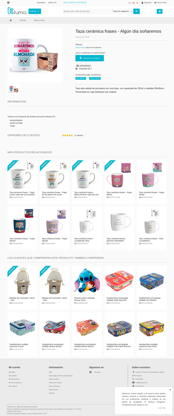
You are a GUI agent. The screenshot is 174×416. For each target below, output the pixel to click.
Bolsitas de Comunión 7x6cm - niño (22, 299)
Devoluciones (53, 389)
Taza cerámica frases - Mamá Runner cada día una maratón (86, 194)
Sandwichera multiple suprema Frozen (19, 345)
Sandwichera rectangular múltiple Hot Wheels (150, 299)
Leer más (162, 408)
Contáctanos (140, 386)
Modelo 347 (52, 3)
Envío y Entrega (54, 386)
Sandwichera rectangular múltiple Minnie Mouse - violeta (85, 346)
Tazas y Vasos (39, 20)
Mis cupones (13, 386)
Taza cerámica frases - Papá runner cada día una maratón (22, 193)
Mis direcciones (14, 379)
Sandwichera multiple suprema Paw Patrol (148, 345)
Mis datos (12, 372)
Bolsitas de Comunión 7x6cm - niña (54, 299)
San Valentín (81, 78)
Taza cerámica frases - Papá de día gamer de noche (54, 193)
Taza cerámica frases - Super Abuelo (22, 240)
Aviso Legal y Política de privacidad (60, 375)
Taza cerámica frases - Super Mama (119, 193)
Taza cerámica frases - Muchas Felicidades (116, 240)
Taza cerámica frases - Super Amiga (151, 193)
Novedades (41, 3)
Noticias (51, 393)
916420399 (139, 379)
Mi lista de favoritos (15, 382)
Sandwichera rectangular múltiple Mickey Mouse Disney (52, 346)
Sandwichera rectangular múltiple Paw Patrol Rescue (118, 345)
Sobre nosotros (54, 379)
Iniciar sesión (80, 47)
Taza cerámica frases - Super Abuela (54, 240)
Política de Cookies (55, 382)
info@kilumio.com (141, 382)
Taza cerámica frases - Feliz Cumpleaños (151, 240)
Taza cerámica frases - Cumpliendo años (84, 240)
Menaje (23, 20)
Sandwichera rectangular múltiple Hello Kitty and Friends (117, 300)
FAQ (50, 372)
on (63, 135)
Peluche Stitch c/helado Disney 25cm (84, 299)
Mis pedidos (13, 375)
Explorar (33, 11)
